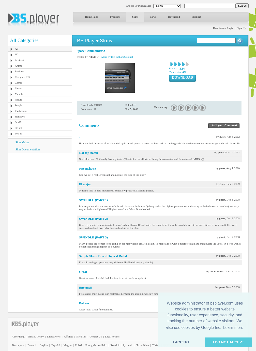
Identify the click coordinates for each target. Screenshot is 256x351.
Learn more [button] (233, 327)
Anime (18, 65)
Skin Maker (22, 142)
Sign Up (241, 28)
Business (20, 71)
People (18, 105)
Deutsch (32, 345)
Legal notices (112, 336)
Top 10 (19, 133)
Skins (135, 16)
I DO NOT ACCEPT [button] (228, 342)
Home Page (91, 16)
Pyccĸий (127, 345)
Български (18, 345)
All (16, 48)
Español (55, 345)
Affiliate (68, 336)
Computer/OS (22, 76)
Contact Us (96, 336)
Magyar (67, 345)
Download (174, 16)
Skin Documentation (27, 149)
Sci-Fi (18, 122)
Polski (78, 345)
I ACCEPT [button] (181, 342)
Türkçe (156, 345)
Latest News (53, 336)
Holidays (20, 116)
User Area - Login (223, 28)
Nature (18, 99)
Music (18, 88)
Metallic (19, 93)
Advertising (18, 336)
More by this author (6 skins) (117, 56)
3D (16, 54)
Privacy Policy (36, 336)
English (44, 345)
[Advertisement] (39, 183)
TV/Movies (21, 110)
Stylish (19, 127)
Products (115, 16)
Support (196, 16)
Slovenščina (142, 345)
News (153, 16)
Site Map (81, 336)
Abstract (19, 59)
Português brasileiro (96, 345)
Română (115, 345)
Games (19, 82)
